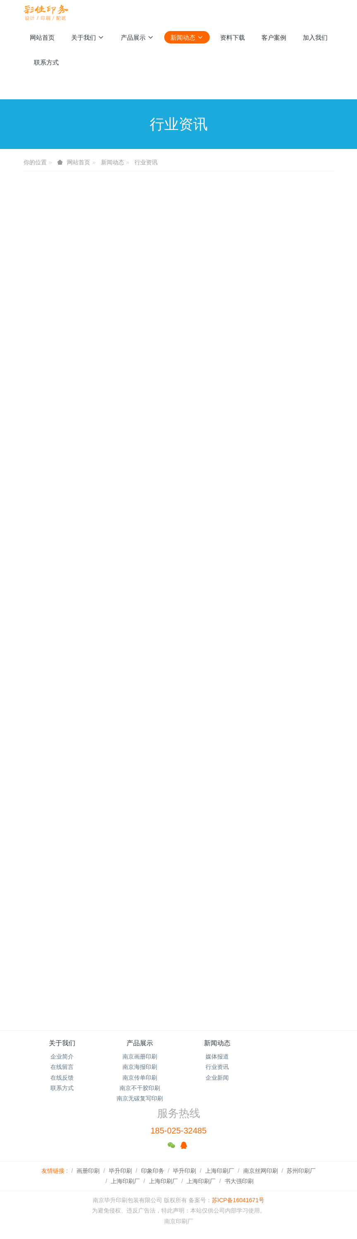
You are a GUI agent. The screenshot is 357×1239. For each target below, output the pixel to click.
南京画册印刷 (139, 1056)
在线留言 (62, 1067)
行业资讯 (146, 162)
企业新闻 (217, 1077)
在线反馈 (62, 1077)
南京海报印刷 (139, 1067)
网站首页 (42, 37)
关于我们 (62, 1043)
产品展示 (140, 1043)
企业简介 (62, 1056)
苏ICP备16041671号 (238, 1200)
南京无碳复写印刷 (140, 1098)
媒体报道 (217, 1056)
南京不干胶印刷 (140, 1088)
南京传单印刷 (139, 1077)
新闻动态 (112, 162)
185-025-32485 (179, 1130)
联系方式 (62, 1088)
